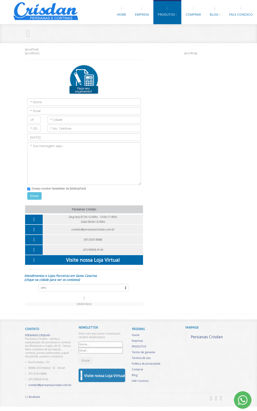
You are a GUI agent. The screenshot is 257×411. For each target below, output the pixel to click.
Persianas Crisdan (207, 335)
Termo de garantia (143, 353)
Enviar (34, 196)
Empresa (142, 12)
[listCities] (82, 287)
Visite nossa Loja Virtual (93, 260)
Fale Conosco (241, 12)
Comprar (193, 12)
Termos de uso (141, 359)
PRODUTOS (167, 12)
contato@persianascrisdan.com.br (93, 229)
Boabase (34, 397)
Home (121, 12)
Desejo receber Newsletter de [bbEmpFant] (59, 188)
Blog (215, 12)
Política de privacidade (146, 365)
